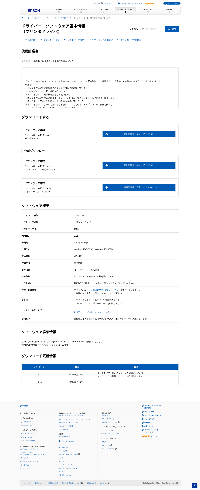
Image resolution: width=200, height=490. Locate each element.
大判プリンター (25, 458)
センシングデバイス (107, 449)
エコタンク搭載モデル (28, 440)
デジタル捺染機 (64, 429)
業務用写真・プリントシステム (69, 422)
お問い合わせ (109, 3)
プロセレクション (26, 437)
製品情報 (25, 406)
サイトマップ (26, 483)
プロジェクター (64, 447)
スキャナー (62, 461)
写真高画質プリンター (28, 425)
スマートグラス (64, 451)
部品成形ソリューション (109, 422)
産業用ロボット (106, 415)
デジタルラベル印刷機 (66, 426)
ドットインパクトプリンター (29, 461)
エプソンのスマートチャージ (29, 449)
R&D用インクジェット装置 (110, 433)
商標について (91, 483)
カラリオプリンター (27, 433)
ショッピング (149, 419)
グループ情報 (96, 3)
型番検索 (134, 28)
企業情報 (147, 423)
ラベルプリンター (25, 468)
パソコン (61, 458)
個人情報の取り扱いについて (72, 483)
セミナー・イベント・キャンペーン (132, 3)
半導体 (103, 442)
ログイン (152, 3)
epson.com (103, 483)
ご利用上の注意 (53, 483)
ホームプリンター (26, 422)
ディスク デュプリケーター (67, 464)
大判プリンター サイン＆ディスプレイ (71, 415)
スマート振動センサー (108, 419)
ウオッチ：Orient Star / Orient (68, 454)
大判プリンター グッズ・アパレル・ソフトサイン (74, 419)
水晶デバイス (105, 445)
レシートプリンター (26, 465)
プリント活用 (149, 412)
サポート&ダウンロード (152, 415)
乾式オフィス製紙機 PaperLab (68, 468)
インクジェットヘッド (108, 430)
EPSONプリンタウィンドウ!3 (104, 290)
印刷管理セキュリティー (66, 475)
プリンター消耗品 (64, 436)
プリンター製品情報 (67, 441)
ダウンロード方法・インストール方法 (94, 312)
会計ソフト (62, 471)
